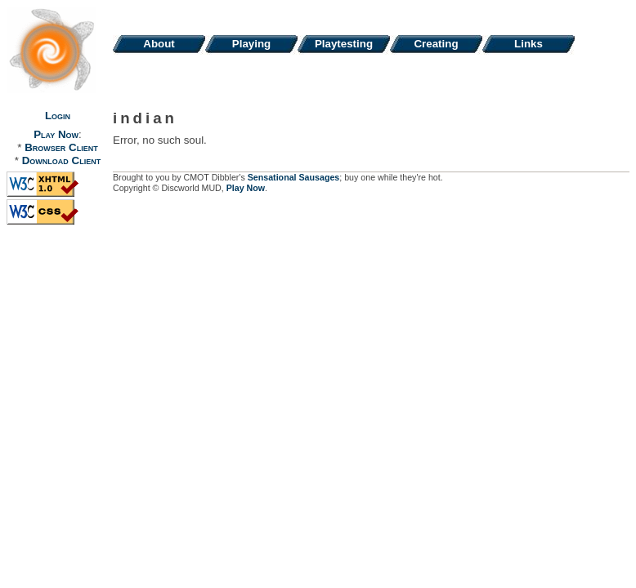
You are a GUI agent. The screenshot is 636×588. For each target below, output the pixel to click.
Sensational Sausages (294, 177)
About (159, 44)
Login (57, 115)
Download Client (61, 160)
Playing (251, 44)
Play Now (56, 134)
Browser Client (61, 147)
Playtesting (344, 44)
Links (528, 44)
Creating (436, 44)
